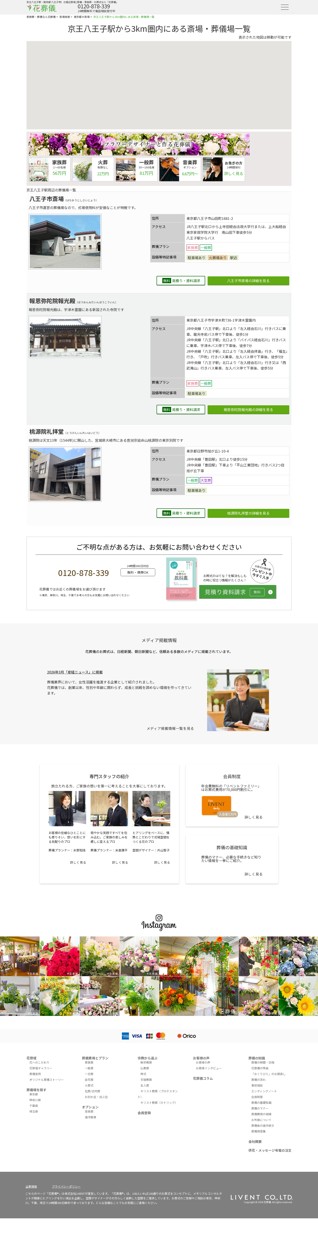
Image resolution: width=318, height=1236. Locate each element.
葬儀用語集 (258, 1131)
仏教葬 (144, 1068)
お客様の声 (201, 1058)
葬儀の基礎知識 (261, 1102)
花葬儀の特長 (260, 1068)
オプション (90, 1107)
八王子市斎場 (46, 198)
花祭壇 (31, 1058)
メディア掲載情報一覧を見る (170, 728)
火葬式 (89, 1085)
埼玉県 (33, 1111)
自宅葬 (89, 1079)
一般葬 (89, 1068)
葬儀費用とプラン (95, 1058)
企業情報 (31, 1186)
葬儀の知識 (256, 1058)
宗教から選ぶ (147, 1058)
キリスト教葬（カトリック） (159, 1102)
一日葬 (89, 1074)
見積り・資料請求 (181, 280)
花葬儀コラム (203, 1078)
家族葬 (89, 1062)
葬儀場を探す (36, 1089)
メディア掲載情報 (159, 640)
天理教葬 (146, 1079)
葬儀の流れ (258, 1079)
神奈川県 (35, 1100)
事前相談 (257, 1085)
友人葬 (144, 1085)
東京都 (33, 1094)
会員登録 (144, 1112)
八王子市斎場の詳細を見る (248, 280)
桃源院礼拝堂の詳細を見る (248, 513)
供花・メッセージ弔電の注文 (270, 1150)
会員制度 (257, 1097)
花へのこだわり (39, 1062)
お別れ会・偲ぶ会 (96, 1097)
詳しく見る (78, 862)
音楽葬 (89, 1111)
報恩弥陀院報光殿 (52, 300)
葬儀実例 (35, 1074)
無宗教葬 (146, 1062)
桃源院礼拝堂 (46, 431)
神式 (143, 1074)
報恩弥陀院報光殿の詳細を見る (248, 409)
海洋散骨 (90, 1117)
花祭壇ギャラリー (40, 1068)
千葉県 (33, 1106)
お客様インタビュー (209, 1068)
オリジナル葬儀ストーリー (46, 1079)
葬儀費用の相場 (261, 1114)
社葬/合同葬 (92, 1091)
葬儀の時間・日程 (262, 1062)
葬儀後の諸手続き (262, 1125)
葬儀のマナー (260, 1108)
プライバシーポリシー (66, 1186)
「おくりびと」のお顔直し (268, 1074)
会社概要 (255, 1141)
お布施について (261, 1120)
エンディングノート (264, 1091)
